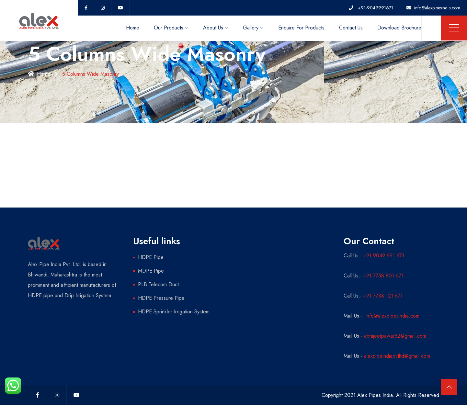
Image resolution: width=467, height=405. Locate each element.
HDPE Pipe (151, 257)
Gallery (250, 27)
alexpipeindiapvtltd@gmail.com (397, 356)
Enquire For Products (301, 27)
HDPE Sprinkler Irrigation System (174, 311)
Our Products (168, 27)
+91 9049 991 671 (383, 255)
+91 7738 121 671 (383, 295)
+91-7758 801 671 (383, 275)
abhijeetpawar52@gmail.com (395, 336)
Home (132, 27)
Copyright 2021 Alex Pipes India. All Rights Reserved (380, 395)
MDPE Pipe (151, 271)
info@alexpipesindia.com (391, 316)
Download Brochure (399, 27)
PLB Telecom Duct (158, 284)
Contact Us (351, 27)
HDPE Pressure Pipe (161, 298)
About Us (213, 27)
